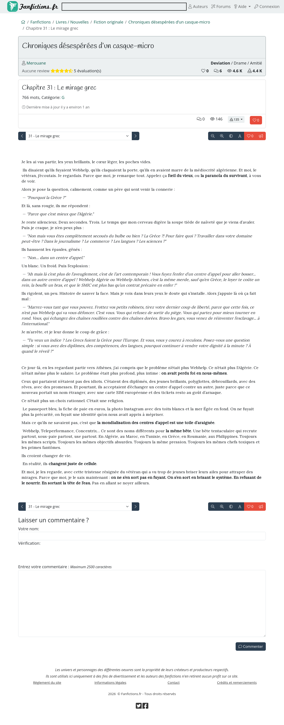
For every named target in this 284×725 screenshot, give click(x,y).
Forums (219, 7)
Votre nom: (29, 534)
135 (237, 124)
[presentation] (52, 561)
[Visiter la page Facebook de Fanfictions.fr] (145, 716)
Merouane (37, 65)
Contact (173, 690)
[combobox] (122, 7)
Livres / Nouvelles (74, 22)
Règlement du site (47, 690)
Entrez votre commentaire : (66, 573)
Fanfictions (41, 22)
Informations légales (110, 690)
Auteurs (195, 7)
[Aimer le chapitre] (256, 124)
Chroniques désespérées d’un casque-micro (174, 22)
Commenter (251, 653)
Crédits (237, 690)
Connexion (266, 7)
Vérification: (29, 549)
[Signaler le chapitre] (261, 140)
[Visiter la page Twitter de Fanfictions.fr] (138, 716)
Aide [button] (240, 7)
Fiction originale (111, 22)
